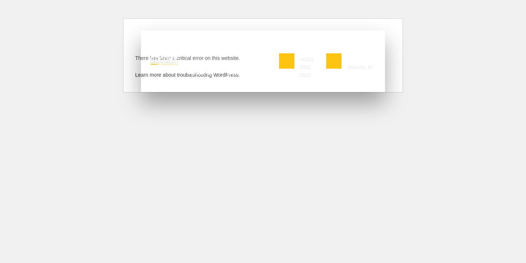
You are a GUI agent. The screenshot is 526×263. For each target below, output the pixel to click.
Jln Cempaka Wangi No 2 (360, 48)
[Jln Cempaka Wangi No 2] (334, 61)
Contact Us (242, 73)
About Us (201, 73)
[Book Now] (286, 61)
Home (190, 49)
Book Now (305, 41)
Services (223, 49)
